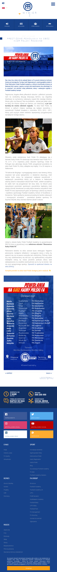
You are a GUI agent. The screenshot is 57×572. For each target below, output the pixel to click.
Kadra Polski (34, 462)
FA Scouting (33, 515)
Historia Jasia (8, 453)
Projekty (6, 490)
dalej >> (49, 373)
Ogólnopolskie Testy (36, 453)
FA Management (35, 512)
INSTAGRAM (37, 402)
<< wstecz (8, 373)
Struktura (33, 483)
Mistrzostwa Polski (35, 456)
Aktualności (7, 459)
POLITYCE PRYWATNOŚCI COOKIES (37, 564)
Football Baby (34, 502)
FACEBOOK (42, 402)
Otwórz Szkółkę (8, 483)
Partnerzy (7, 496)
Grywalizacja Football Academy (39, 469)
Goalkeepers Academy (36, 499)
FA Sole (32, 472)
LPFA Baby (33, 505)
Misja (5, 450)
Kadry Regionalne (35, 459)
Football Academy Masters (38, 475)
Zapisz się (7, 530)
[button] (7, 323)
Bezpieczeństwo (9, 546)
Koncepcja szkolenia (36, 450)
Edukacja (6, 536)
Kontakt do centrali (35, 518)
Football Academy (35, 487)
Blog (31, 465)
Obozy (5, 542)
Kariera (6, 487)
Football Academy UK (36, 490)
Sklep (5, 539)
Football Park (34, 509)
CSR (5, 493)
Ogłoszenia (33, 521)
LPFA (31, 493)
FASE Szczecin (34, 496)
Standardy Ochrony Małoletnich (13, 552)
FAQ (5, 533)
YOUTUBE (47, 402)
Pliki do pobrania (9, 549)
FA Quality (7, 456)
